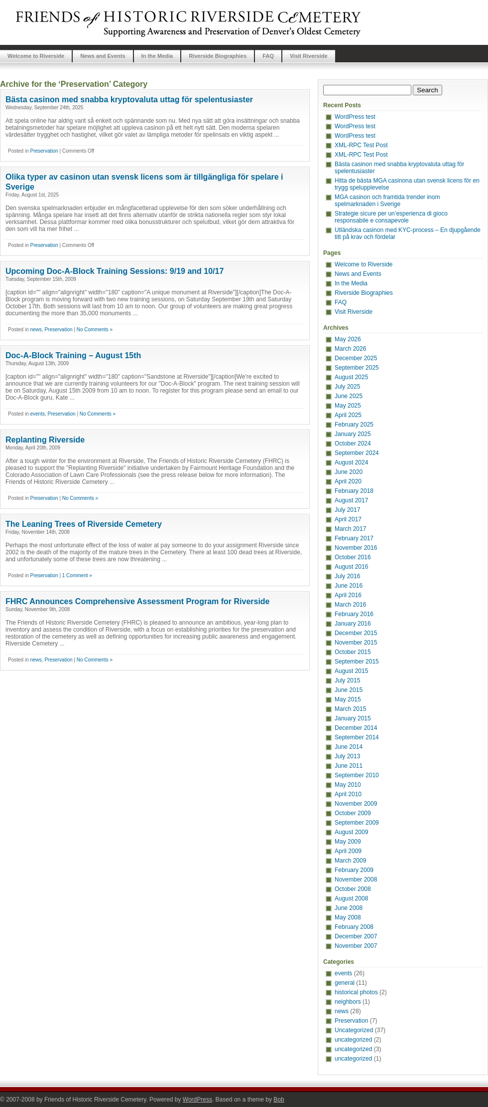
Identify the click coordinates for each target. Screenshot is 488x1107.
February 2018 (354, 490)
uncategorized (353, 1039)
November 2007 (356, 945)
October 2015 (353, 652)
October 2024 (353, 443)
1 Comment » (77, 575)
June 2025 (349, 396)
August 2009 (351, 832)
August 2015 (351, 670)
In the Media (157, 56)
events (37, 414)
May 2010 (348, 784)
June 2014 (349, 746)
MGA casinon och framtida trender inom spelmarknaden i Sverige (387, 201)
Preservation (44, 151)
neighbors (348, 1001)
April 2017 (348, 519)
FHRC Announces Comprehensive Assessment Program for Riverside (137, 601)
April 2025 (348, 415)
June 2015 (349, 689)
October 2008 (353, 889)
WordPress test (355, 116)
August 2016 (351, 566)
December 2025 (356, 358)
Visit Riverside (309, 56)
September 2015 (357, 661)
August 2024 (351, 462)
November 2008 (356, 879)
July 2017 (347, 509)
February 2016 (354, 614)
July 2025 (347, 386)
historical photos (356, 992)
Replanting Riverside (45, 440)
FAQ (268, 56)
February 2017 (354, 538)
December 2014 (356, 727)
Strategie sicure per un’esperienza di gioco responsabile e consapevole (391, 217)
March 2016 (350, 604)
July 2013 (347, 756)
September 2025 (357, 367)
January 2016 (353, 623)
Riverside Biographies (217, 56)
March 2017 (350, 528)
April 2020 (348, 481)
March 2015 (350, 708)
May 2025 (348, 405)
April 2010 (348, 794)
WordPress (197, 1099)
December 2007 (356, 936)
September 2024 (357, 452)
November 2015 (356, 642)
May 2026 (348, 339)
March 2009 (350, 860)
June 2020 (349, 471)
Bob (278, 1099)
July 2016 (347, 576)
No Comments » (95, 329)
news (35, 329)
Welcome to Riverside (35, 56)
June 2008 (349, 907)
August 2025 (351, 377)
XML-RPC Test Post (361, 145)
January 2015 (353, 718)
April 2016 (348, 595)
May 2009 (348, 841)
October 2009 (353, 813)
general (345, 982)
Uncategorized (354, 1030)
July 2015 (347, 680)
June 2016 (349, 585)
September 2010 (357, 775)
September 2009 (357, 822)
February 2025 (354, 424)
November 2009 (356, 803)
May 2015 (348, 699)
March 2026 (350, 348)
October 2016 (353, 557)
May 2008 (348, 917)
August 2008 (351, 898)
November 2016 (356, 547)
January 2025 (353, 434)
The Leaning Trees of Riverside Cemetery (83, 524)
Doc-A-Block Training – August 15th (73, 355)
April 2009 (348, 851)
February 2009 (354, 870)
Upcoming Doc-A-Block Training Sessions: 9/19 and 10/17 (114, 271)
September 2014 (357, 737)
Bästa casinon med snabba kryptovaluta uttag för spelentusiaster (129, 99)
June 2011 (349, 765)
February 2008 (354, 926)
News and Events (102, 56)
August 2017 (351, 500)
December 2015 (356, 633)
